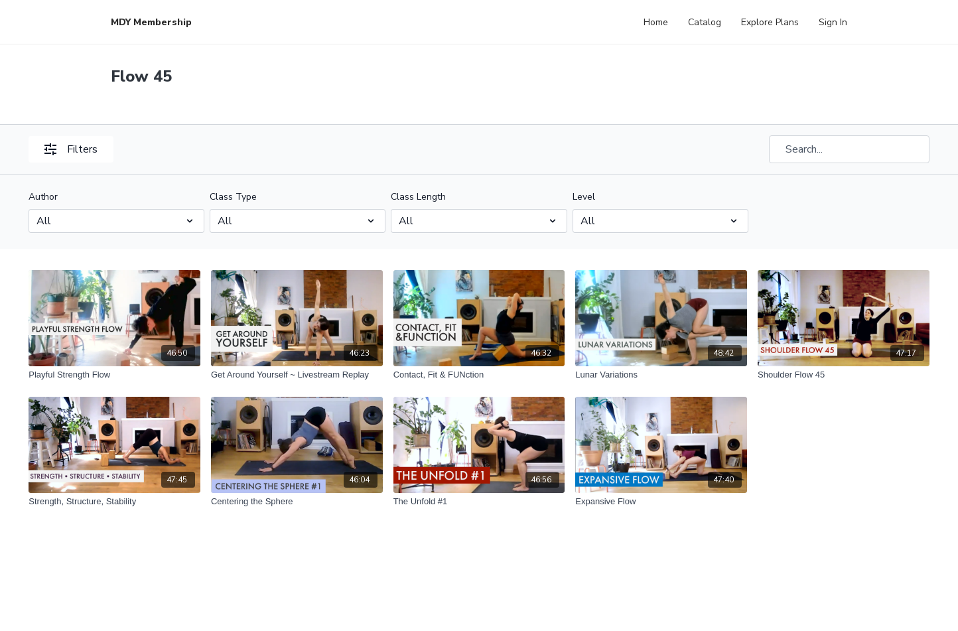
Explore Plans (770, 22)
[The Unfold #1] (479, 501)
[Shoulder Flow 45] (843, 375)
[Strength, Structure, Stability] (114, 501)
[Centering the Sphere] (297, 501)
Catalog (704, 22)
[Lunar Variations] (661, 375)
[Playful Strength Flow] (114, 375)
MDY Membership (151, 22)
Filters (71, 149)
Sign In (833, 22)
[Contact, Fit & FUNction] (479, 375)
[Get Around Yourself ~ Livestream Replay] (297, 375)
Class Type (233, 196)
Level (584, 196)
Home (656, 22)
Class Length (418, 196)
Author (43, 196)
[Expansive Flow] (661, 501)
